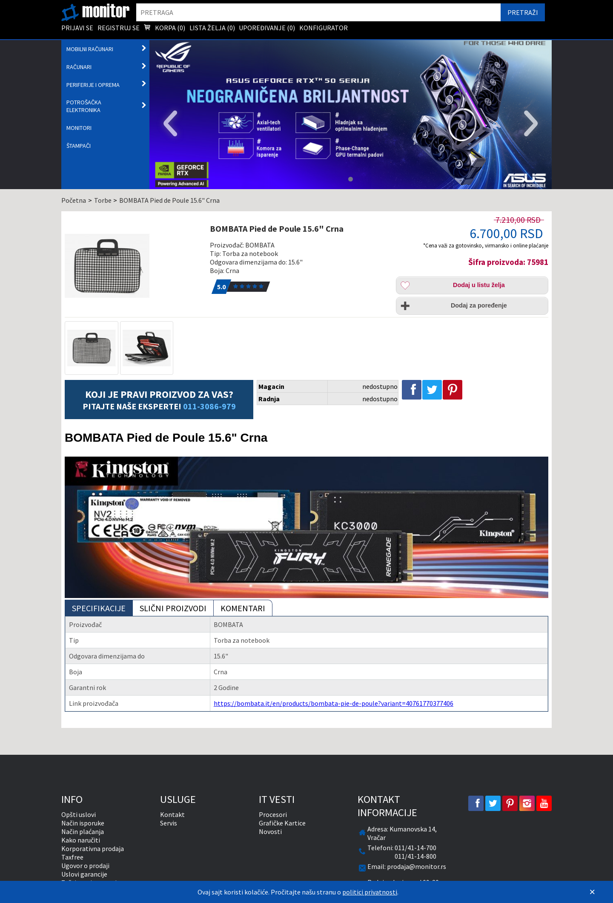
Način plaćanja (82, 831)
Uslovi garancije (84, 874)
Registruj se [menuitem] (118, 27)
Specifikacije (99, 608)
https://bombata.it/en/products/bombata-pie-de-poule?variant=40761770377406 (333, 703)
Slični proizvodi (173, 608)
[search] (318, 12)
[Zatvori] (592, 892)
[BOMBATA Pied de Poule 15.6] (132, 265)
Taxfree (72, 857)
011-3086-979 (209, 406)
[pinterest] (510, 803)
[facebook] (476, 803)
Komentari (243, 608)
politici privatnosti (369, 892)
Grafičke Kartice (282, 823)
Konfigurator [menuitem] (323, 27)
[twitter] (493, 803)
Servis (168, 823)
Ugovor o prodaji (85, 865)
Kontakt (172, 814)
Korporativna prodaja (92, 848)
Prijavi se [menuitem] (77, 27)
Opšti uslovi (78, 814)
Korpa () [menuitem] (164, 28)
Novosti (270, 831)
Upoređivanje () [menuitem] (267, 27)
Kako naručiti (80, 840)
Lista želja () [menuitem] (212, 27)
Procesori (273, 814)
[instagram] (527, 803)
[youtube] (544, 803)
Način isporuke (82, 823)
